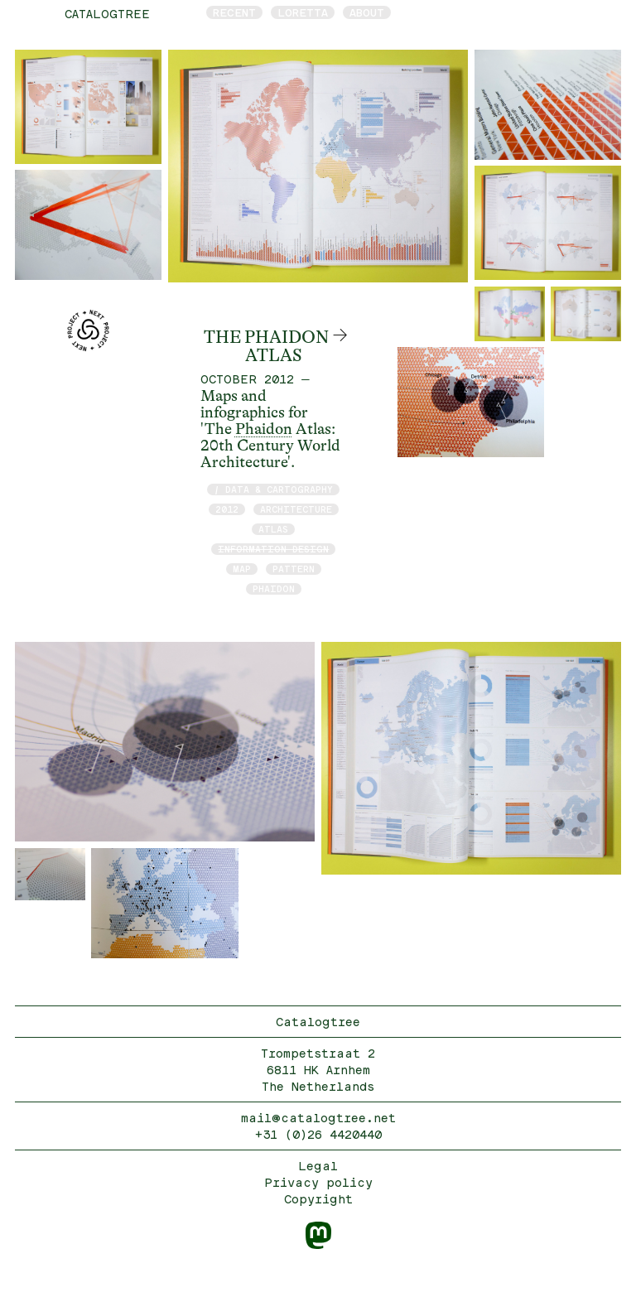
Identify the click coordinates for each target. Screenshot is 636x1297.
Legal (318, 1166)
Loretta (302, 12)
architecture (296, 509)
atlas (273, 528)
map (242, 568)
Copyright (318, 1199)
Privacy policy (318, 1182)
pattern (293, 568)
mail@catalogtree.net (318, 1118)
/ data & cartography (273, 489)
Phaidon (263, 429)
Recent (234, 12)
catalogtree (107, 14)
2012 (226, 509)
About (366, 12)
